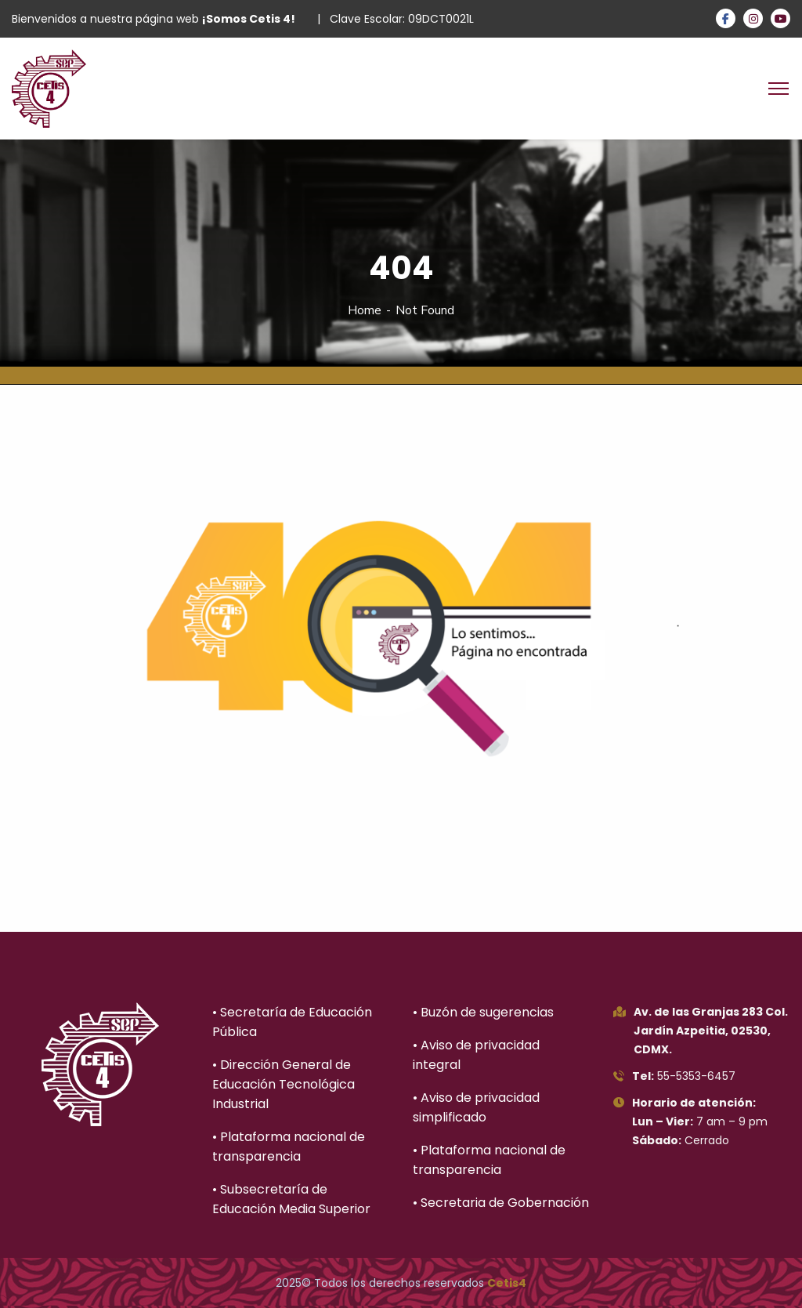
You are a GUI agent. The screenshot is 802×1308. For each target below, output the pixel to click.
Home (364, 310)
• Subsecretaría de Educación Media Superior (291, 1199)
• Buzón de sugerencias (483, 1012)
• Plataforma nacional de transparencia (288, 1146)
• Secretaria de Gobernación (501, 1203)
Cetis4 (506, 1283)
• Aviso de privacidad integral (476, 1055)
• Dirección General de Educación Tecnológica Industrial (283, 1084)
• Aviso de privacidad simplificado (476, 1107)
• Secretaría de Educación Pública (292, 1022)
